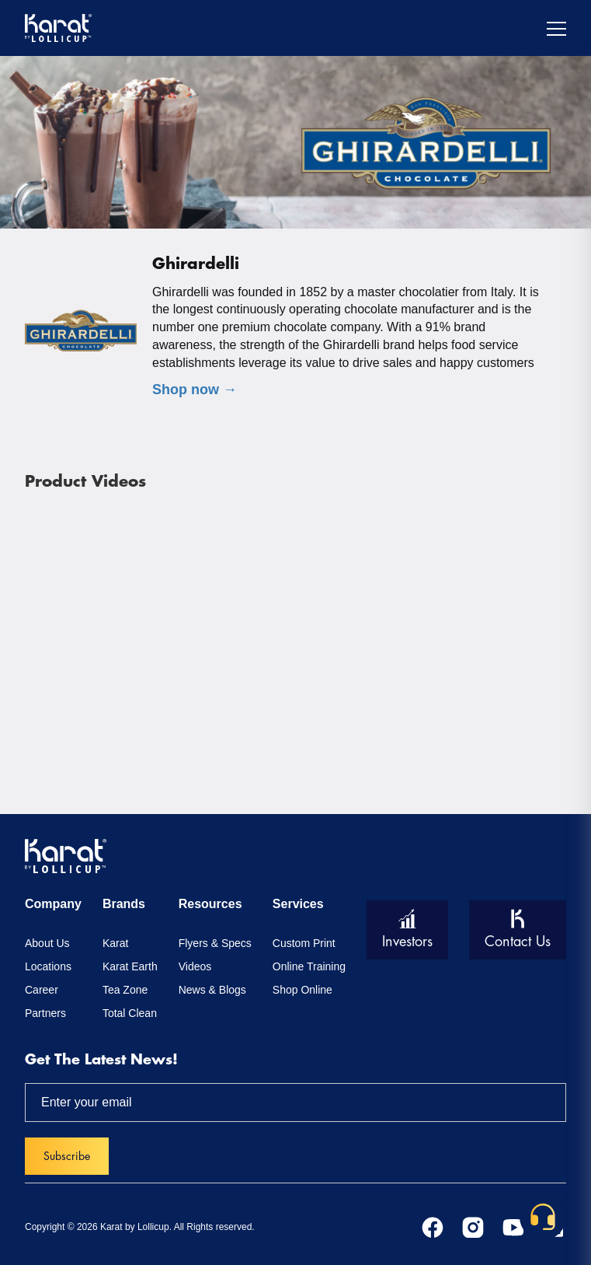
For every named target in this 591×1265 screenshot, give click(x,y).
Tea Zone (125, 990)
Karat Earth (130, 966)
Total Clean (130, 1013)
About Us (47, 943)
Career (41, 990)
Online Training (309, 966)
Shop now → (194, 389)
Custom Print (304, 943)
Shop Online (302, 990)
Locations (48, 966)
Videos (195, 966)
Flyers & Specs (215, 943)
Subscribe (66, 1156)
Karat (115, 943)
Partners (45, 1013)
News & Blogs (212, 990)
